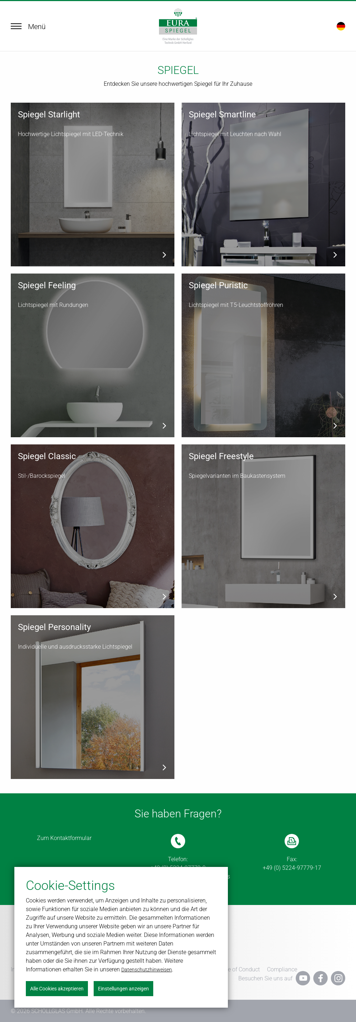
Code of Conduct (239, 968)
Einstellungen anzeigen (123, 988)
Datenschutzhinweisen (146, 969)
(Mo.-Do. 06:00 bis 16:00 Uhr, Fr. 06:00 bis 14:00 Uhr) (178, 872)
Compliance (282, 968)
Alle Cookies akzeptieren (57, 988)
